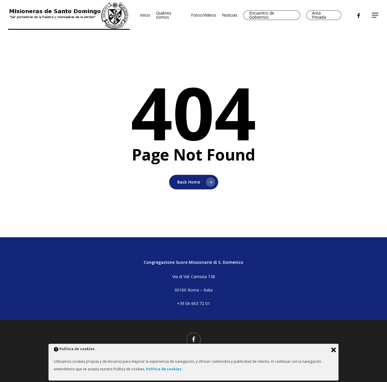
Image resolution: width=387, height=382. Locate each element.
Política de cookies (164, 369)
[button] (375, 15)
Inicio (145, 15)
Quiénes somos (163, 15)
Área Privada (319, 15)
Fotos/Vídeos (203, 15)
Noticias (229, 15)
